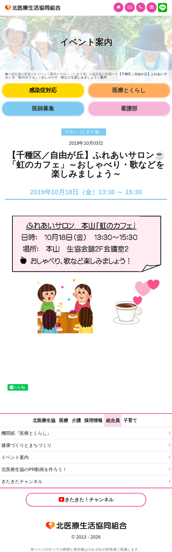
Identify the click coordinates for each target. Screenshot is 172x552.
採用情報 (93, 420)
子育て (130, 420)
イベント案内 (15, 457)
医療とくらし (129, 90)
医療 (63, 420)
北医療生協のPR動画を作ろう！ (34, 469)
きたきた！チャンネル (86, 499)
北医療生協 (44, 420)
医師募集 (43, 109)
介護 (76, 420)
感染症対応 (43, 90)
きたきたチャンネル (21, 481)
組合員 (113, 420)
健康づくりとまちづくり (26, 445)
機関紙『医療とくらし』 (26, 433)
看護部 (129, 109)
